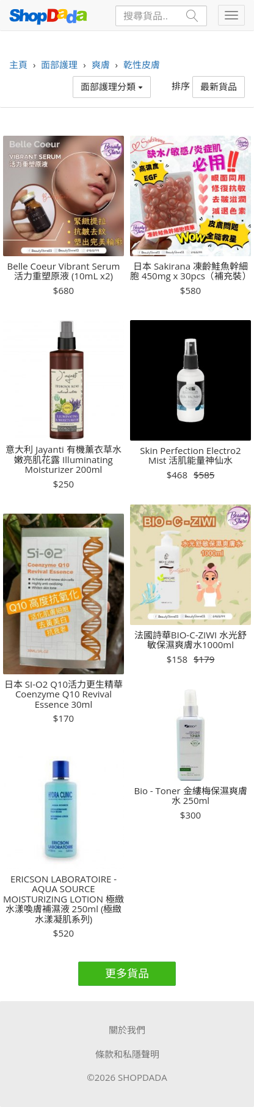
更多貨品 (127, 973)
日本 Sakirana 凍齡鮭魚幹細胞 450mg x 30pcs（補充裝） (190, 271)
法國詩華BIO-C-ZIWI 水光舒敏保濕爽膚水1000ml (190, 640)
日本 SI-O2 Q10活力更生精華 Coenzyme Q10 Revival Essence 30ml (63, 694)
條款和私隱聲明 (127, 1054)
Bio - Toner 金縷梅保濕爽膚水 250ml (190, 796)
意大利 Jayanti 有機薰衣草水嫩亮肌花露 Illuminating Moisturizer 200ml (63, 459)
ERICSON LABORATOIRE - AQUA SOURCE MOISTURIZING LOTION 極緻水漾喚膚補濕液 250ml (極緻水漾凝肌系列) (63, 899)
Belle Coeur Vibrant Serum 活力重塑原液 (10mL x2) (63, 271)
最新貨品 (218, 86)
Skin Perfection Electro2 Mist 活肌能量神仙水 (190, 455)
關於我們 (127, 1030)
